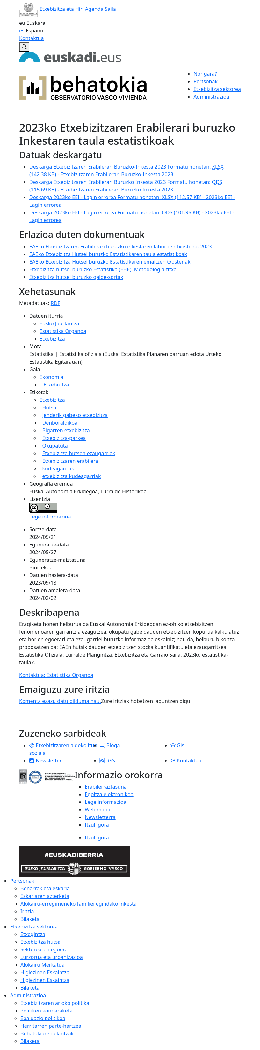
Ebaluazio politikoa (42, 1018)
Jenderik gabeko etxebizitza (75, 415)
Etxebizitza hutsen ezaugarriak (78, 453)
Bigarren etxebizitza (66, 430)
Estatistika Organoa (63, 331)
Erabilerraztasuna (106, 786)
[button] (31, 745)
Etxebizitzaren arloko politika (54, 1002)
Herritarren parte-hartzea (50, 1025)
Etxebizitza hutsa (40, 941)
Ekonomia (51, 376)
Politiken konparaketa (46, 1010)
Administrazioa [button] (211, 96)
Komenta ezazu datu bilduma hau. (60, 701)
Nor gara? (205, 73)
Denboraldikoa (59, 422)
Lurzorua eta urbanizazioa (51, 957)
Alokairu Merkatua (42, 964)
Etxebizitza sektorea (34, 926)
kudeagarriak (58, 468)
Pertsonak (22, 880)
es (22, 30)
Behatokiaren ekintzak (47, 1033)
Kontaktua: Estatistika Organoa (56, 674)
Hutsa (49, 407)
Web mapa (97, 809)
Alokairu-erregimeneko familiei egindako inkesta (78, 903)
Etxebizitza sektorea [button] (217, 89)
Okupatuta (55, 445)
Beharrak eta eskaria (45, 888)
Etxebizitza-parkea (64, 438)
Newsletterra (100, 817)
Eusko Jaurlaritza (59, 323)
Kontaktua (31, 38)
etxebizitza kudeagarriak (71, 476)
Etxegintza (32, 934)
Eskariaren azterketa (44, 896)
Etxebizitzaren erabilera (70, 460)
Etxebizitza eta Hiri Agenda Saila (67, 8)
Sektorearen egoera (44, 949)
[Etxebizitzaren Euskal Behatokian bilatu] (24, 47)
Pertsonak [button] (205, 81)
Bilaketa (30, 918)
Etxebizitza (52, 338)
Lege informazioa (50, 516)
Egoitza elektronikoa (109, 794)
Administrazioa (28, 995)
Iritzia (27, 911)
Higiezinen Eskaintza (44, 972)
